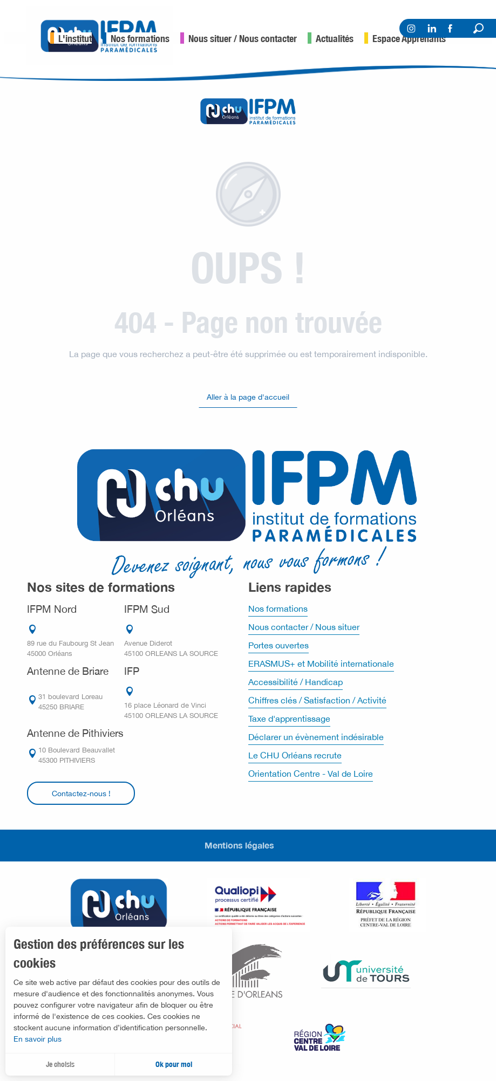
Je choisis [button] (60, 1064)
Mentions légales (239, 845)
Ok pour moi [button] (173, 1064)
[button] (478, 28)
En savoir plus (37, 1039)
